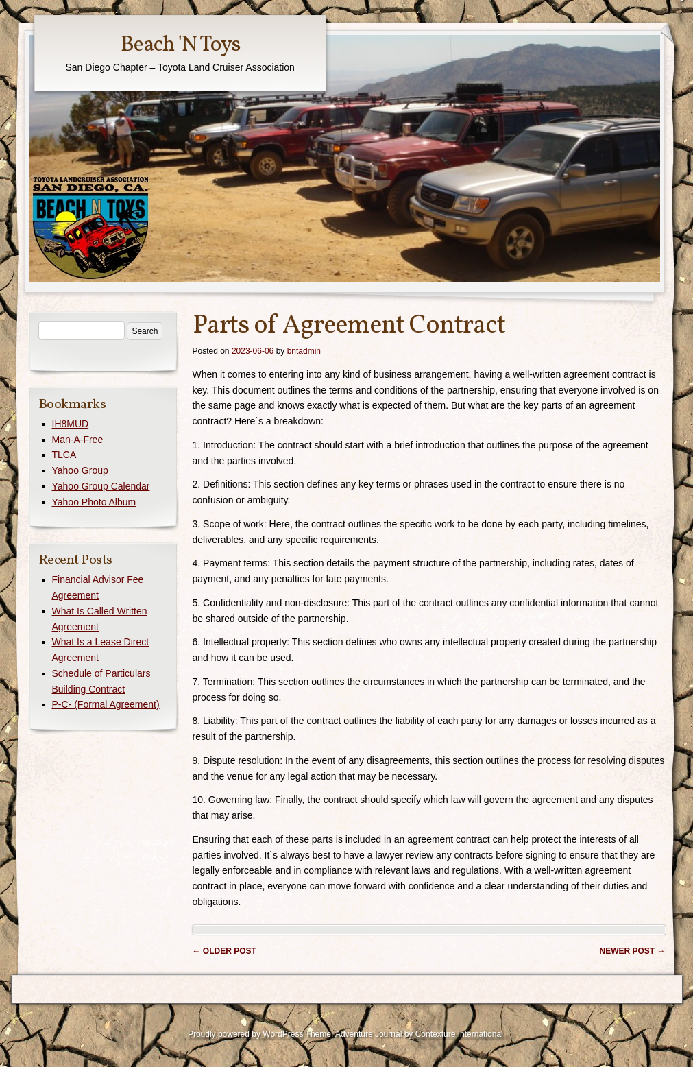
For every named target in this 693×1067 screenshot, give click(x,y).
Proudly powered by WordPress (246, 1034)
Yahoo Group (80, 470)
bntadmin (304, 351)
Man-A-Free (78, 439)
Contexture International (459, 1034)
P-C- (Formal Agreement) (106, 704)
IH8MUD (70, 423)
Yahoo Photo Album (94, 501)
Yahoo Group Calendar (101, 486)
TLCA (64, 454)
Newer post (632, 951)
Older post (224, 951)
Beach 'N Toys (180, 45)
